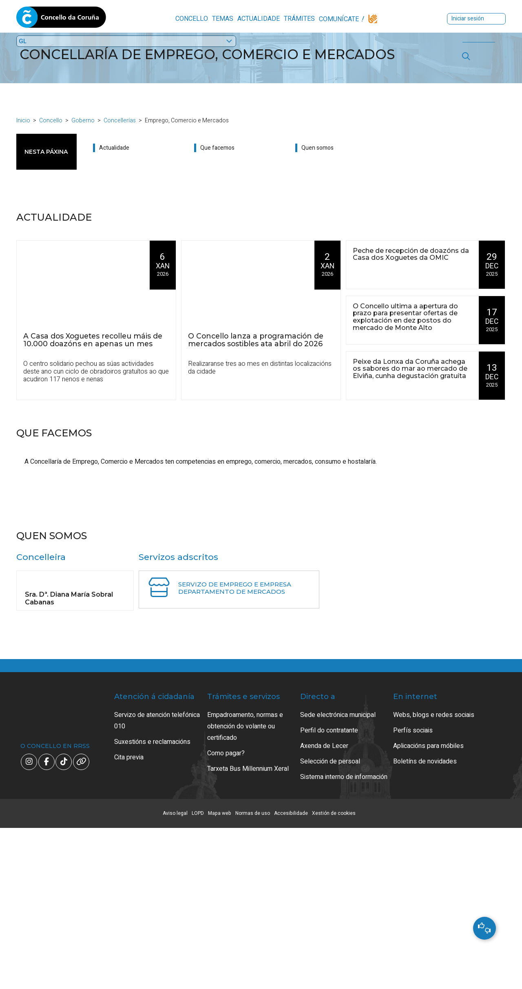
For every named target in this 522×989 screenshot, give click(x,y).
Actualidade (207, 19)
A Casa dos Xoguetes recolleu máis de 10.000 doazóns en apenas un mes (92, 343)
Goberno (83, 123)
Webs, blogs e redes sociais (433, 876)
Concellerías (120, 123)
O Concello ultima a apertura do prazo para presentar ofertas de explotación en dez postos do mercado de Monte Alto (405, 320)
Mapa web (219, 974)
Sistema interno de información (343, 938)
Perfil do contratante (329, 891)
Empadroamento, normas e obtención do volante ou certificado (245, 887)
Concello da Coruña (61, 20)
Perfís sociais (413, 891)
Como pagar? (226, 914)
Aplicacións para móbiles (428, 907)
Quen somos (317, 151)
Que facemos (217, 151)
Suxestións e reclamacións (152, 903)
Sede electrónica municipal (338, 876)
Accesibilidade (291, 974)
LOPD (198, 974)
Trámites (248, 19)
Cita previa (129, 918)
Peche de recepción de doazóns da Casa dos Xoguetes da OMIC (411, 257)
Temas (171, 19)
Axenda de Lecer (324, 907)
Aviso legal (175, 974)
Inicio (23, 123)
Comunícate (288, 19)
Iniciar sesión (427, 18)
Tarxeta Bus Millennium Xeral (248, 930)
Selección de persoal (330, 922)
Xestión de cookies (334, 974)
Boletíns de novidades (425, 922)
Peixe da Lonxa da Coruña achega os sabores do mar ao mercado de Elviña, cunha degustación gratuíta (410, 372)
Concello (140, 19)
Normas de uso (252, 974)
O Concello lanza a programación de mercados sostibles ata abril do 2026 (255, 343)
